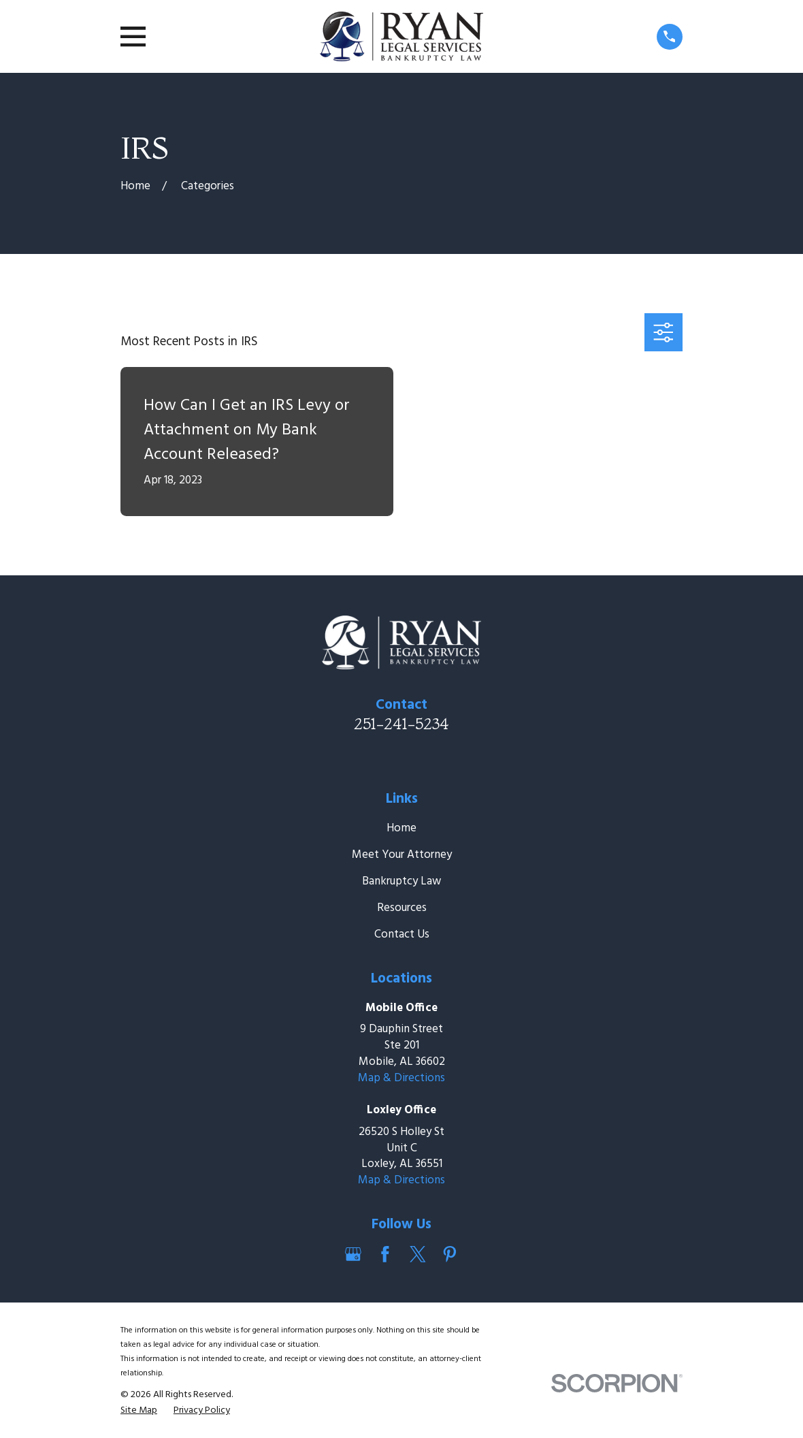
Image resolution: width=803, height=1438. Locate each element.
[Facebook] (385, 1254)
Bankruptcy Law (401, 881)
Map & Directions (401, 1078)
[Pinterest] (450, 1254)
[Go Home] (135, 186)
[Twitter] (418, 1254)
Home (401, 828)
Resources (402, 908)
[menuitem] (138, 1411)
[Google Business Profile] (353, 1254)
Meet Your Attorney (402, 855)
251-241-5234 (401, 723)
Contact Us (401, 934)
